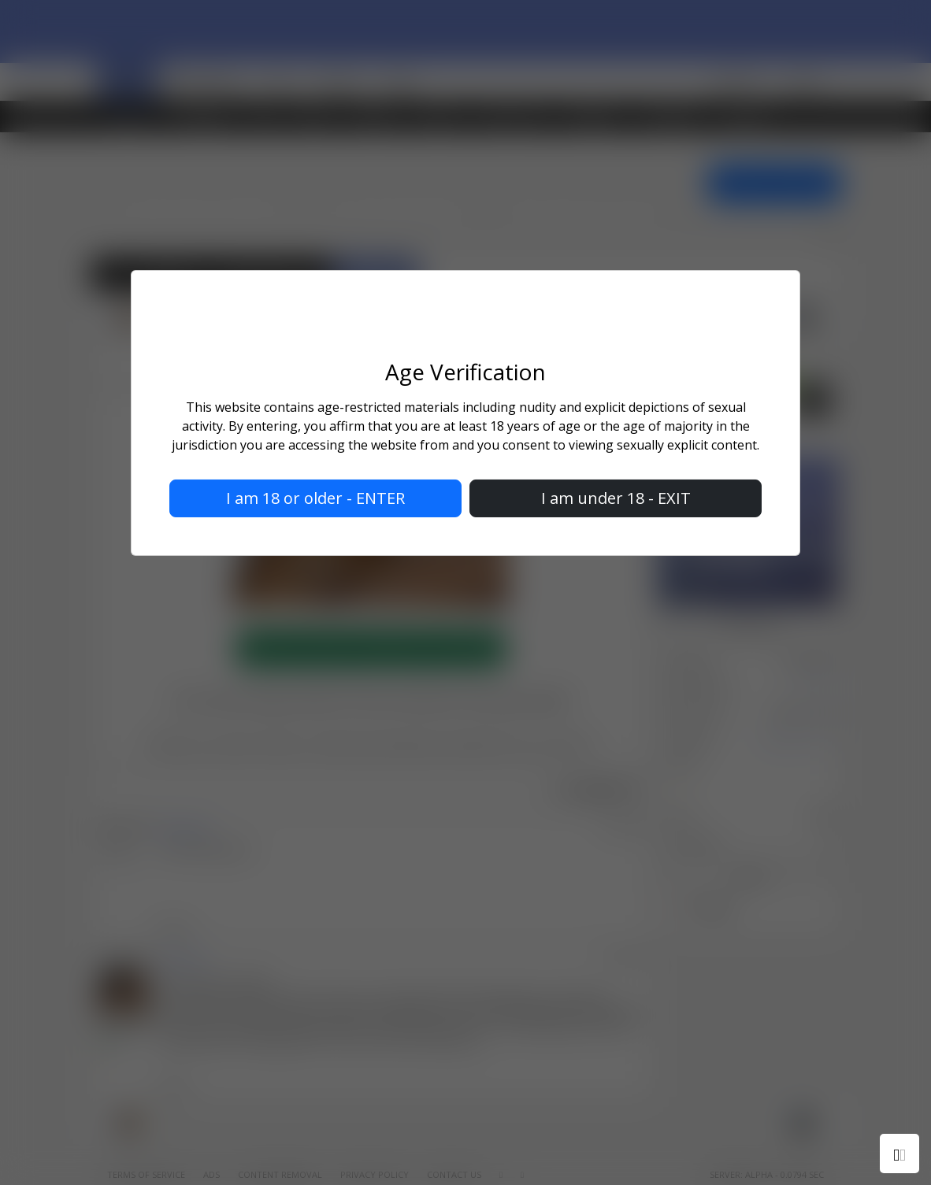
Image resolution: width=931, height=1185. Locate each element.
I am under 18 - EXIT (616, 498)
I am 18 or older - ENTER (315, 498)
